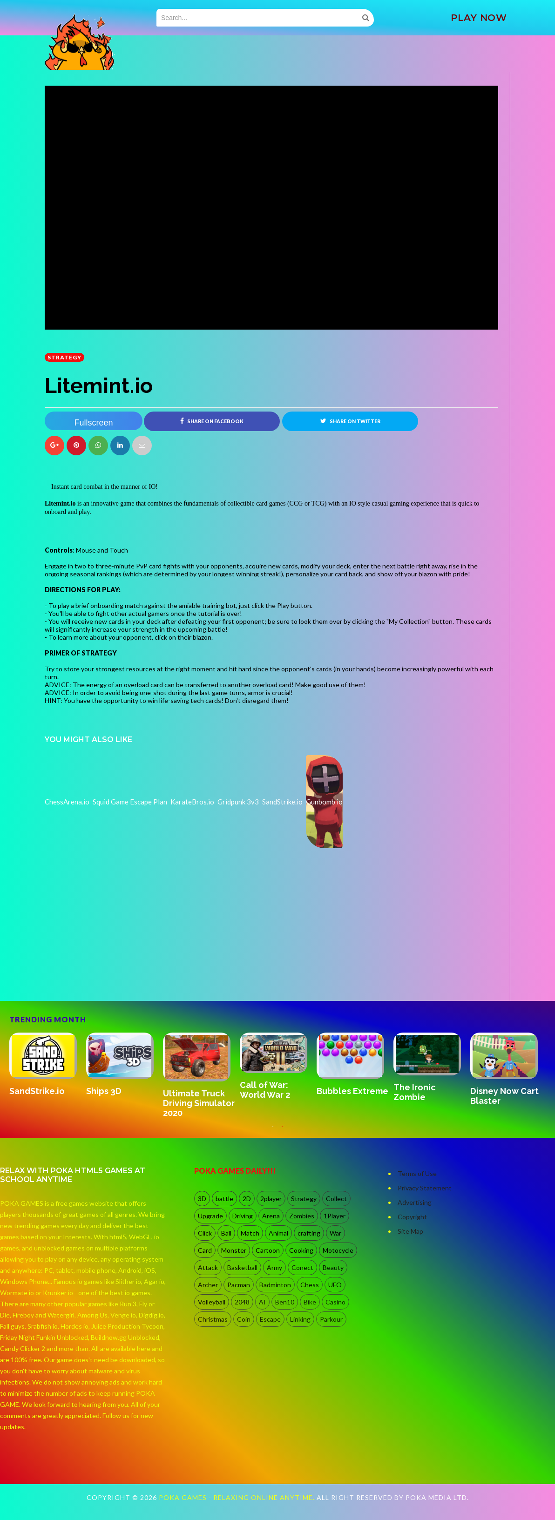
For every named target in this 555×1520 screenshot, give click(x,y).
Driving (242, 1216)
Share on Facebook (212, 421)
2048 (242, 1302)
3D (202, 1199)
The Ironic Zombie (414, 1092)
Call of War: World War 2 (265, 1090)
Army (274, 1268)
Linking (300, 1320)
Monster (233, 1251)
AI (262, 1302)
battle (224, 1199)
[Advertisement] (114, 975)
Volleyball (211, 1302)
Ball (226, 1233)
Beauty (333, 1268)
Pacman (238, 1285)
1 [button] (273, 1131)
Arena (271, 1216)
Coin (243, 1320)
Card (205, 1251)
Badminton (275, 1285)
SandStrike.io (37, 1091)
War (335, 1233)
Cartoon (268, 1251)
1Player (334, 1216)
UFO (335, 1285)
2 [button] (282, 1131)
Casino (335, 1302)
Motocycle (338, 1251)
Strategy (64, 357)
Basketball (242, 1268)
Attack (208, 1268)
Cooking (301, 1251)
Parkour (331, 1320)
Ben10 (284, 1302)
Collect (336, 1199)
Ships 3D (104, 1091)
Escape (270, 1320)
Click (205, 1233)
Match (250, 1233)
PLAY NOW (479, 17)
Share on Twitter (350, 421)
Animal (278, 1233)
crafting (309, 1233)
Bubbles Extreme (352, 1091)
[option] (47, 1065)
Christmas (213, 1320)
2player (271, 1199)
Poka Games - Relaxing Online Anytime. (238, 1498)
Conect (302, 1268)
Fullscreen (93, 422)
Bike (310, 1302)
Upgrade (210, 1216)
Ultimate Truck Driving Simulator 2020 (199, 1103)
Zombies (301, 1216)
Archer (208, 1285)
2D (247, 1199)
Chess (309, 1285)
